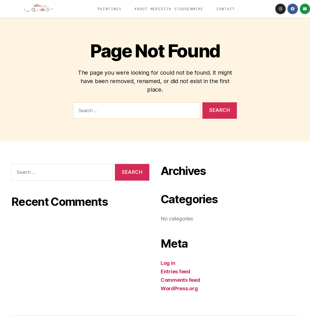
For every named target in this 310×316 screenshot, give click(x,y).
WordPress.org (179, 288)
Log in (168, 263)
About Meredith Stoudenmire (168, 9)
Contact (226, 9)
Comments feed (180, 280)
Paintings (110, 9)
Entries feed (175, 271)
